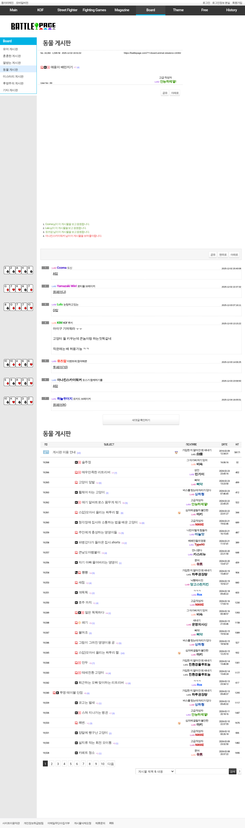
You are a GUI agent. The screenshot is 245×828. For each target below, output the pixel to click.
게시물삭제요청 (82, 823)
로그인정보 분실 (221, 2)
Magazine (122, 10)
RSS (111, 823)
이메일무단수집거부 (59, 823)
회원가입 (237, 2)
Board (150, 10)
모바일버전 (22, 2)
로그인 (206, 2)
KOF (40, 10)
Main (13, 10)
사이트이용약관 (11, 823)
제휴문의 (100, 823)
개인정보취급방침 (33, 823)
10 (102, 764)
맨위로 (223, 254)
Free (204, 10)
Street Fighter (67, 10)
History (231, 10)
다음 (111, 764)
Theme (178, 10)
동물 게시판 (57, 43)
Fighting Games (94, 10)
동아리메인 (7, 2)
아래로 (175, 93)
